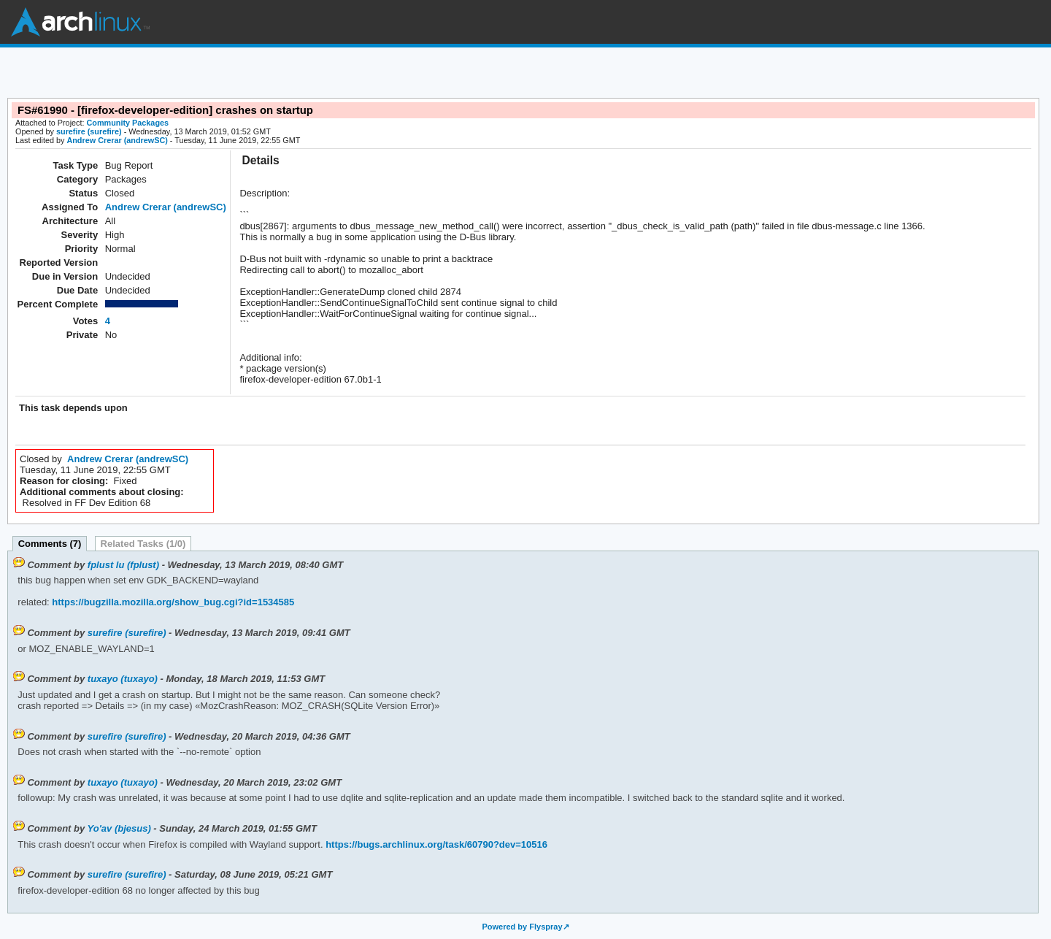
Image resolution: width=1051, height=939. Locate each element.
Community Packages (128, 122)
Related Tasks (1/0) (143, 543)
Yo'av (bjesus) (119, 828)
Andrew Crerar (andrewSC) (116, 140)
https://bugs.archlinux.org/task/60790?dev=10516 (435, 844)
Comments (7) (50, 543)
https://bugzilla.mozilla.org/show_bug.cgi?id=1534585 (172, 602)
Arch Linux (80, 22)
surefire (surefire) (89, 131)
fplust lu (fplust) (123, 564)
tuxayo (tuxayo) (123, 678)
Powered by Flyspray (522, 926)
